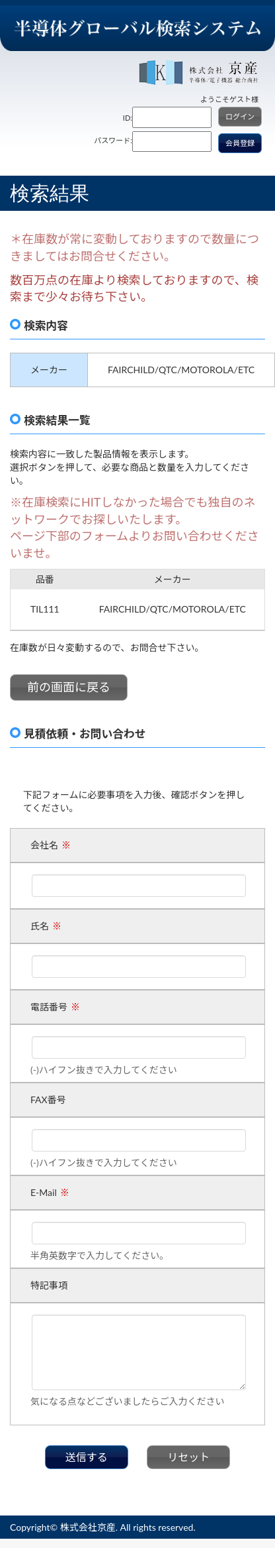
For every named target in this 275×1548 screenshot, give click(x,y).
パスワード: (113, 140)
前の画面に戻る (68, 687)
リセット (188, 1457)
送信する (86, 1457)
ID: (127, 117)
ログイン (240, 116)
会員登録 (240, 143)
